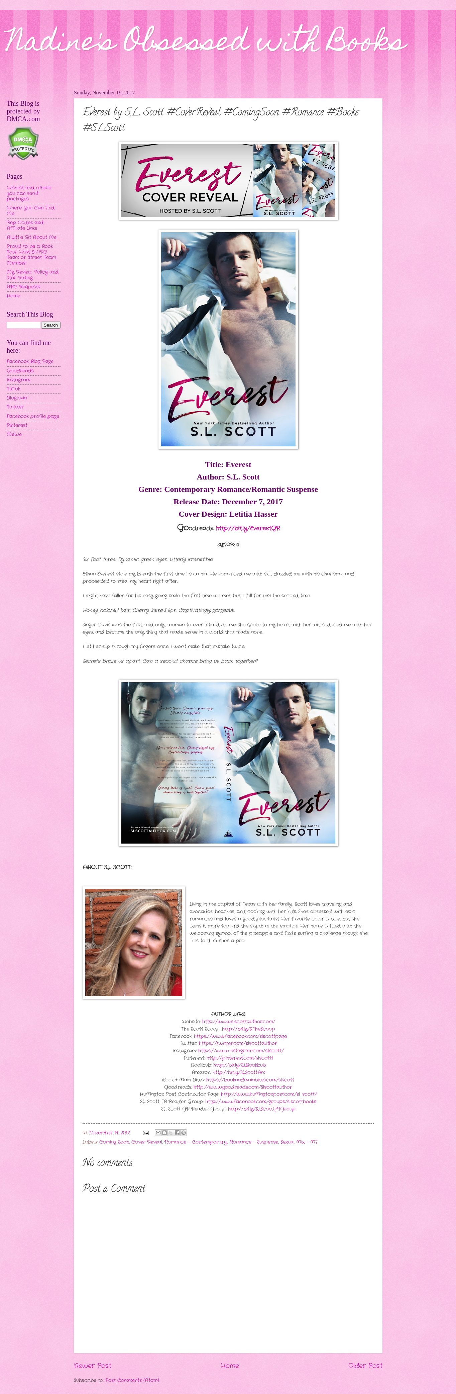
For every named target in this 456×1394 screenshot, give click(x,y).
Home (230, 1366)
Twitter (15, 407)
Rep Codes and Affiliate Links (25, 226)
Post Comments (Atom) (132, 1380)
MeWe (14, 434)
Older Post (365, 1366)
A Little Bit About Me (31, 237)
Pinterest (17, 425)
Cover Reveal (146, 1142)
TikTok (13, 389)
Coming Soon (114, 1142)
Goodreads (20, 371)
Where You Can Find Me (30, 211)
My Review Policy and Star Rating (33, 275)
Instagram (18, 380)
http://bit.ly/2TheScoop (248, 1029)
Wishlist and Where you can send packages (29, 193)
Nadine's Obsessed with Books (206, 44)
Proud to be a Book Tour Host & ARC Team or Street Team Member (31, 254)
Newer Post (92, 1366)
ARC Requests (23, 287)
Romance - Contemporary (195, 1142)
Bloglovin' (17, 398)
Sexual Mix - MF (299, 1142)
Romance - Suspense (254, 1142)
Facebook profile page (33, 416)
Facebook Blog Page (30, 361)
